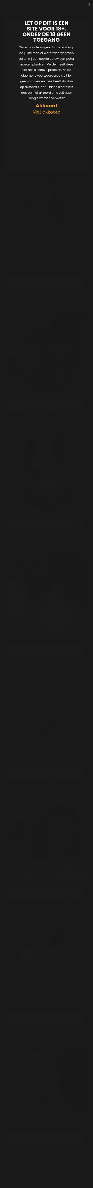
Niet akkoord (46, 112)
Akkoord (46, 106)
